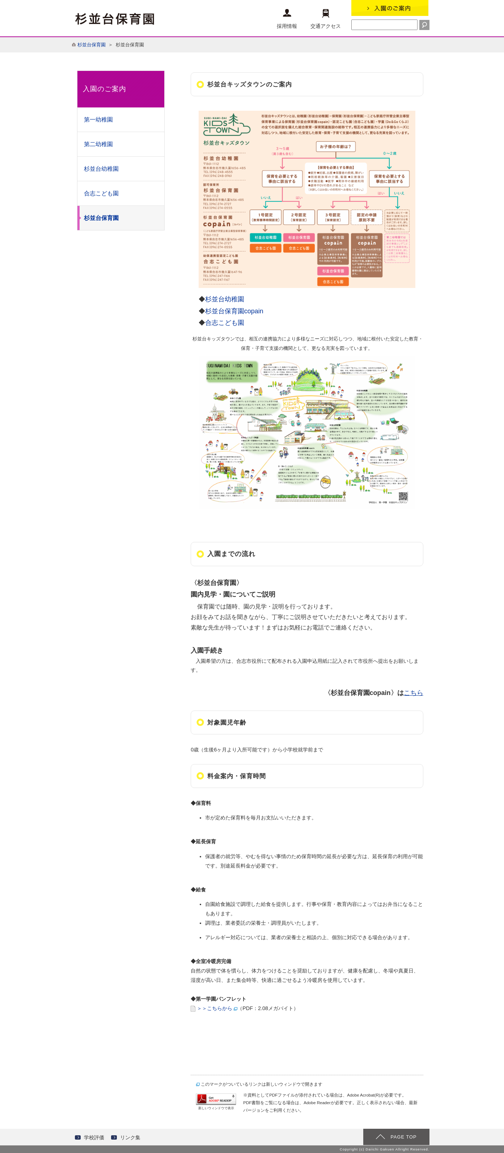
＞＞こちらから (214, 1008)
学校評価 (94, 1137)
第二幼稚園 (98, 144)
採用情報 (287, 19)
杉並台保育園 (91, 44)
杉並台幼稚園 (101, 169)
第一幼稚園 (98, 119)
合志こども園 (101, 193)
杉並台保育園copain (237, 311)
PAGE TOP (403, 1137)
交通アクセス (325, 19)
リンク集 (130, 1137)
